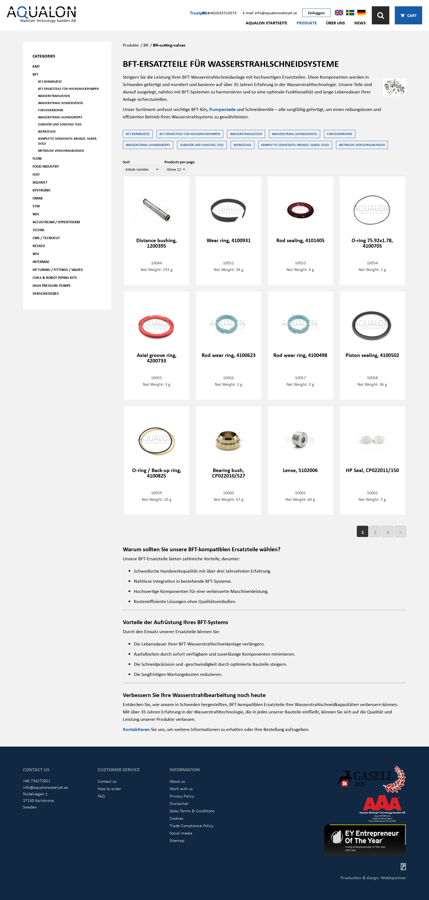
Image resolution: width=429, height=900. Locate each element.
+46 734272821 (36, 781)
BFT (35, 74)
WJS (36, 213)
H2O (36, 174)
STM (36, 205)
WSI (36, 253)
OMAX (38, 198)
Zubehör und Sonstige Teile (60, 124)
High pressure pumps (52, 285)
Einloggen (316, 12)
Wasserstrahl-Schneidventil (60, 103)
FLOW (37, 158)
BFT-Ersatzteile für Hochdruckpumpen (68, 89)
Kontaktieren (137, 729)
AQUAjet (40, 182)
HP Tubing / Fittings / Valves (58, 269)
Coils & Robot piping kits (55, 277)
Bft (146, 45)
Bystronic (42, 190)
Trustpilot (199, 12)
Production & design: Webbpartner (373, 878)
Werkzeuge (47, 131)
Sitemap (177, 840)
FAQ (101, 796)
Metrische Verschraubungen (61, 150)
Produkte (307, 23)
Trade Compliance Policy (191, 825)
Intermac (41, 261)
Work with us (181, 788)
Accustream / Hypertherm (56, 221)
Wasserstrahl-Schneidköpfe (60, 117)
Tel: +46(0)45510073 (219, 12)
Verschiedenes (46, 293)
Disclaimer (179, 803)
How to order (109, 788)
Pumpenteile (223, 109)
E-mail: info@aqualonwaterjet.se (270, 12)
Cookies (176, 818)
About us (177, 781)
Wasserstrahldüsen (54, 96)
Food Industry (46, 166)
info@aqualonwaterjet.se (45, 787)
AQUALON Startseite (266, 23)
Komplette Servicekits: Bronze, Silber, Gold (67, 140)
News (360, 23)
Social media (181, 833)
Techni (38, 229)
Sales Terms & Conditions (192, 811)
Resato (39, 245)
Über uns (335, 23)
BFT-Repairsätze (50, 81)
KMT (36, 66)
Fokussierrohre (50, 110)
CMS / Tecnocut (46, 237)
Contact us (107, 781)
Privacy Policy (182, 796)
